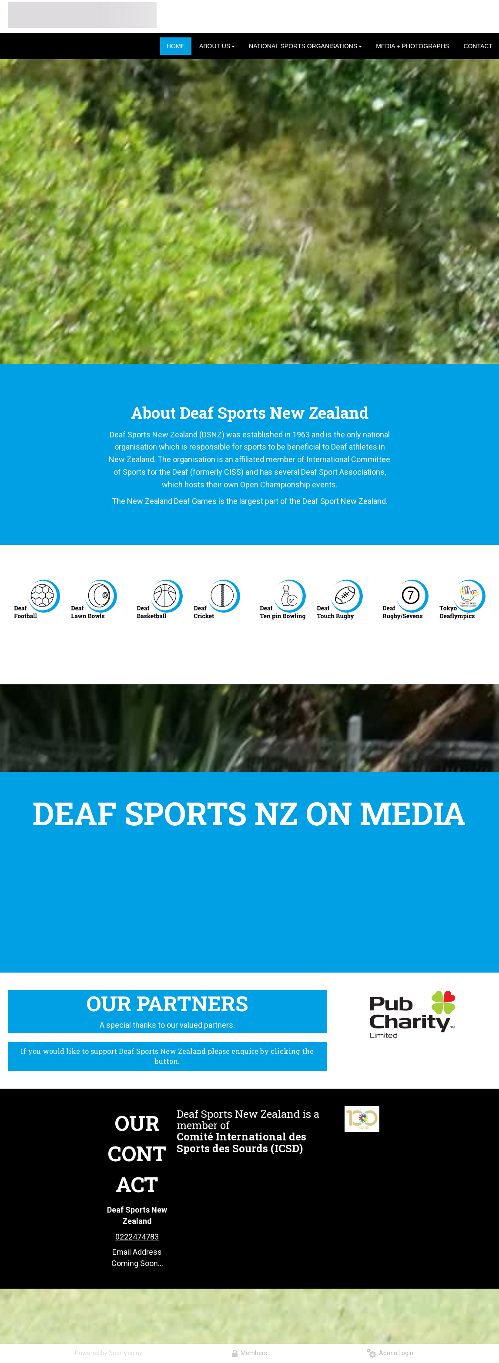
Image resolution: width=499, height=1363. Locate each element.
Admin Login (390, 1353)
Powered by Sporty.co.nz (109, 1353)
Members (249, 1353)
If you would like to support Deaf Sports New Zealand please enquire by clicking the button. (167, 1056)
